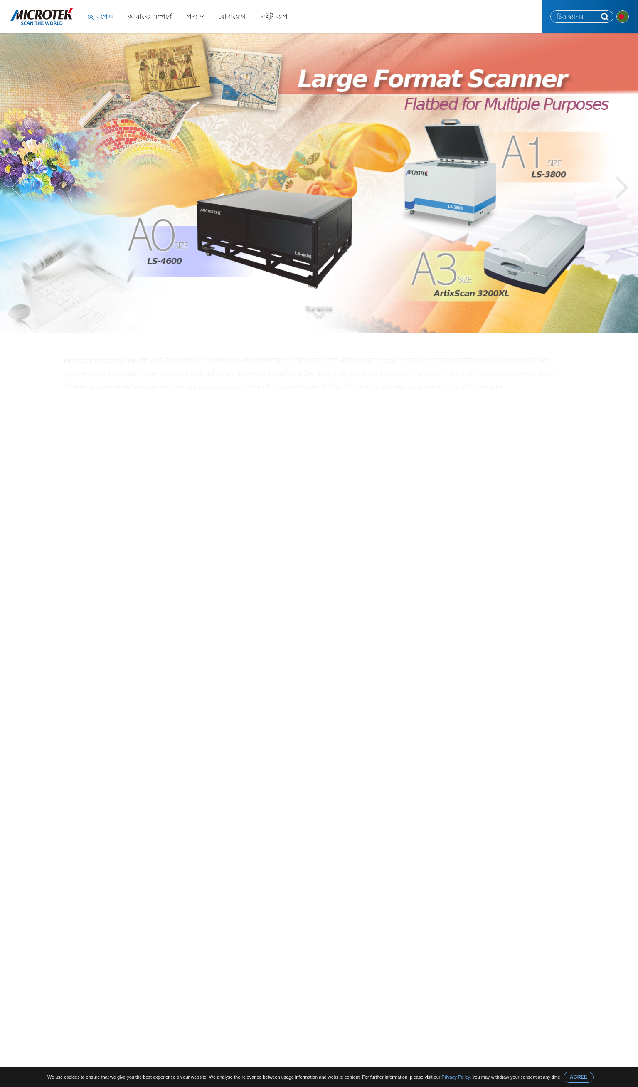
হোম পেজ (100, 16)
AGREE (579, 1077)
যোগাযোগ (231, 16)
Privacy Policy (456, 1077)
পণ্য (195, 16)
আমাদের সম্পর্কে (150, 16)
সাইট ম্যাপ (273, 16)
